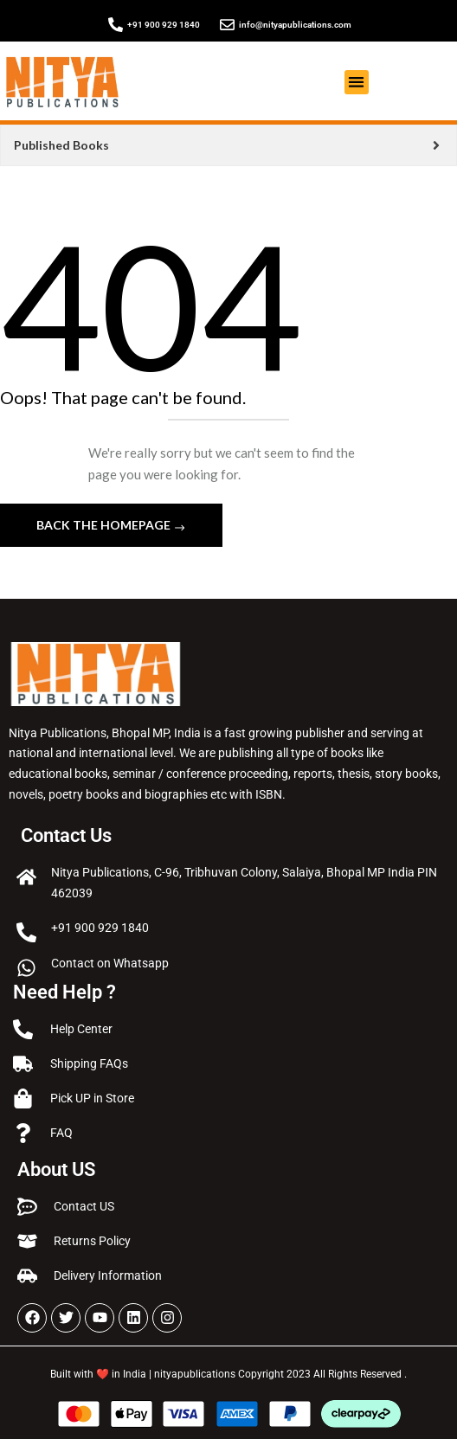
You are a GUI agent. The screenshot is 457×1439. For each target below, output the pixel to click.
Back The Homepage (104, 524)
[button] (357, 82)
